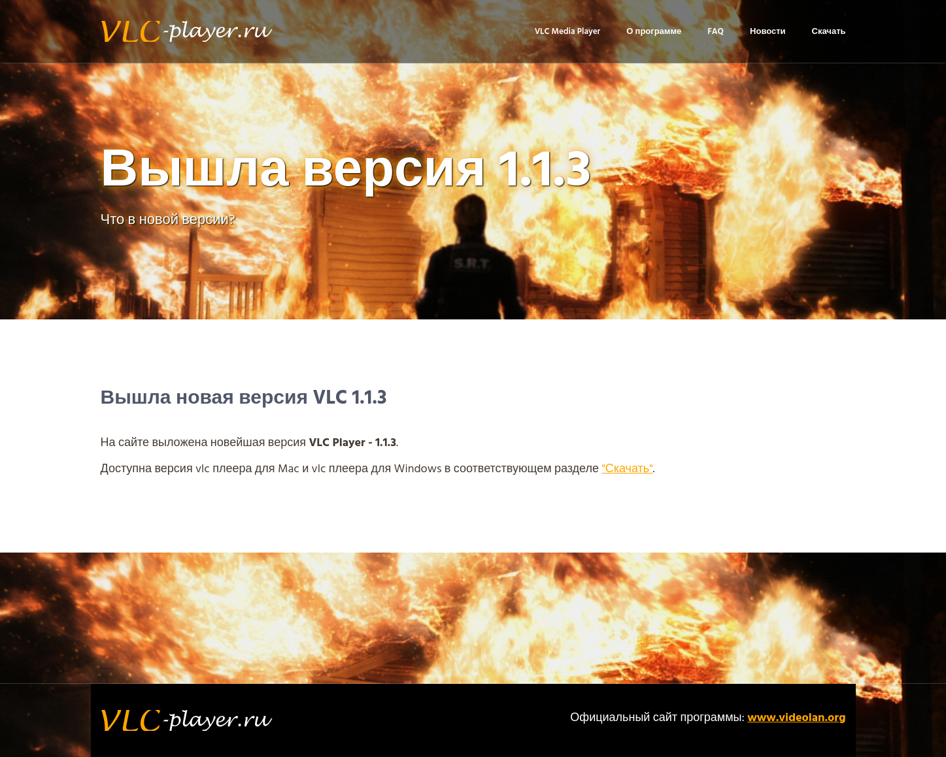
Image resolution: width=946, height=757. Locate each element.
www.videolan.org (796, 718)
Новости (768, 32)
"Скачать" (626, 469)
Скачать (829, 32)
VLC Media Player (568, 32)
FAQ (715, 32)
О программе (653, 32)
